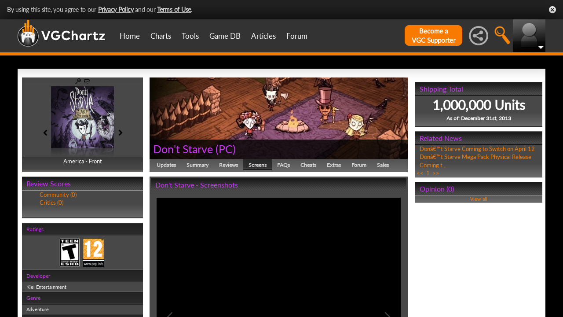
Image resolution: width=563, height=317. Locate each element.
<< (420, 173)
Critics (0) (51, 202)
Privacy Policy (116, 9)
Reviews (228, 165)
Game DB (225, 36)
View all (478, 199)
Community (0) (58, 194)
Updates (166, 165)
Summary (197, 165)
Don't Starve (183, 148)
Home (130, 36)
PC (226, 148)
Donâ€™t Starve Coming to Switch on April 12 (477, 148)
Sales (383, 165)
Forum (296, 36)
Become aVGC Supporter (433, 35)
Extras (334, 165)
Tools (190, 36)
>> (436, 173)
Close (552, 9)
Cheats (308, 165)
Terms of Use (174, 9)
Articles (263, 36)
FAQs (283, 165)
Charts (160, 36)
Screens (258, 165)
